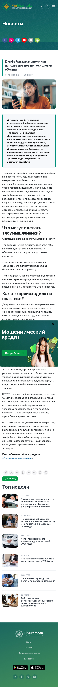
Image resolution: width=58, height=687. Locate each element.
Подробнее (14, 353)
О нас (29, 642)
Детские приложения (29, 653)
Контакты (29, 658)
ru (42, 6)
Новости (29, 647)
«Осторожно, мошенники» (17, 458)
